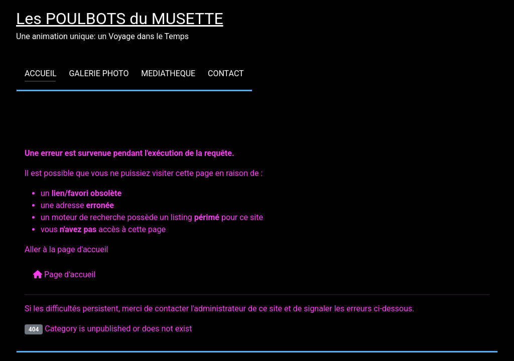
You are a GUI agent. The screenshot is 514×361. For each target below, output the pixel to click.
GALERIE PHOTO (98, 73)
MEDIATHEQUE (168, 73)
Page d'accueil (64, 274)
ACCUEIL (41, 73)
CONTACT (226, 73)
